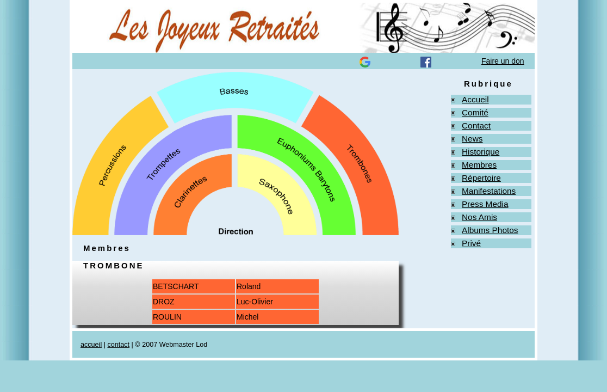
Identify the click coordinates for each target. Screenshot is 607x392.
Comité (475, 112)
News (472, 138)
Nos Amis (479, 217)
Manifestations (489, 190)
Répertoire (481, 177)
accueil (91, 344)
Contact (476, 125)
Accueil (475, 99)
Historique (480, 151)
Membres (479, 164)
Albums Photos (490, 230)
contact (118, 344)
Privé (471, 243)
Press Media (485, 204)
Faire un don (502, 61)
